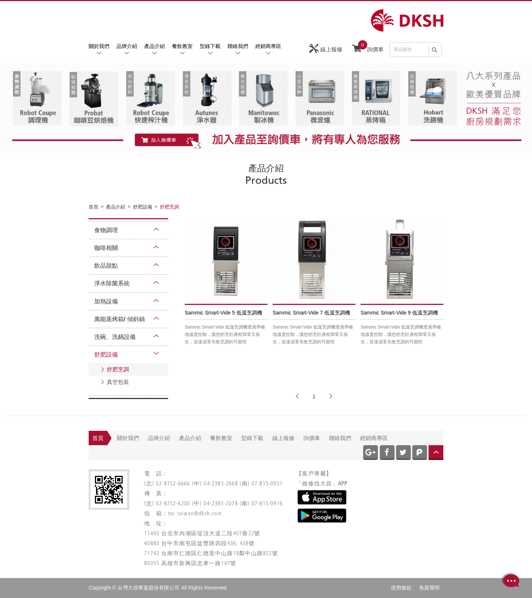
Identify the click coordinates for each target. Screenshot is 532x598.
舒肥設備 (106, 354)
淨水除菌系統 (112, 283)
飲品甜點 (106, 265)
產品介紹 (154, 46)
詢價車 (367, 47)
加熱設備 (106, 301)
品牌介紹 (126, 46)
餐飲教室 (182, 46)
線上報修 (325, 48)
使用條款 (401, 588)
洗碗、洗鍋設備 (115, 337)
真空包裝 (118, 382)
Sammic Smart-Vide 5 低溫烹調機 (223, 313)
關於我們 (99, 46)
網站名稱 (407, 20)
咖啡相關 (106, 248)
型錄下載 (210, 46)
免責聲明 (429, 588)
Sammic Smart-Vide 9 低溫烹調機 (399, 313)
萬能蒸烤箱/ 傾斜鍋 (119, 319)
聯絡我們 (238, 46)
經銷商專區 (268, 46)
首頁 (97, 438)
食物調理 (106, 230)
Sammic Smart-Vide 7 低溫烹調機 (311, 313)
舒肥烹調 (118, 369)
